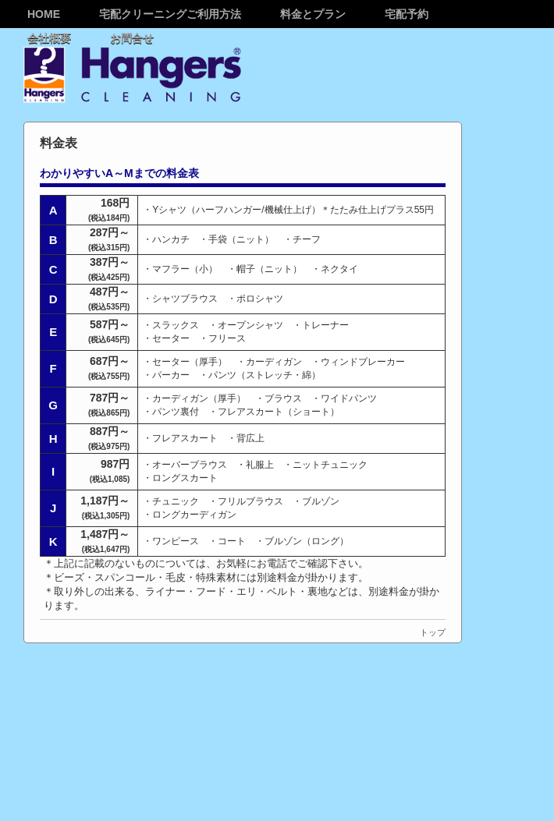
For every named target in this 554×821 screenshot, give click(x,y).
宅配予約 (406, 14)
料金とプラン (313, 14)
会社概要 (49, 38)
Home (43, 14)
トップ (433, 632)
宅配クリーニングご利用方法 (170, 14)
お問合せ (132, 38)
